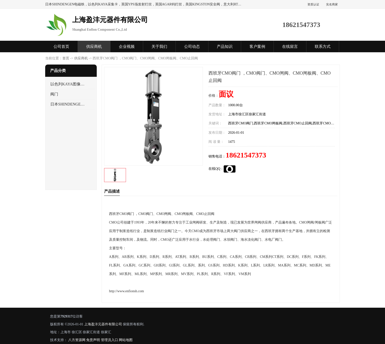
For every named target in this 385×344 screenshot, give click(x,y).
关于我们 (159, 46)
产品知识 (225, 46)
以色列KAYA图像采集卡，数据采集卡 (68, 84)
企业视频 (127, 46)
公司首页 (61, 46)
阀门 (54, 94)
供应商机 (94, 46)
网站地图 (126, 340)
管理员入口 (109, 340)
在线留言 (290, 46)
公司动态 (192, 46)
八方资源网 (76, 340)
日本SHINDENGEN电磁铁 (68, 104)
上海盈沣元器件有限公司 (103, 324)
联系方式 (322, 46)
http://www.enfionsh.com (126, 291)
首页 (65, 58)
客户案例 (257, 46)
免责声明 (93, 340)
